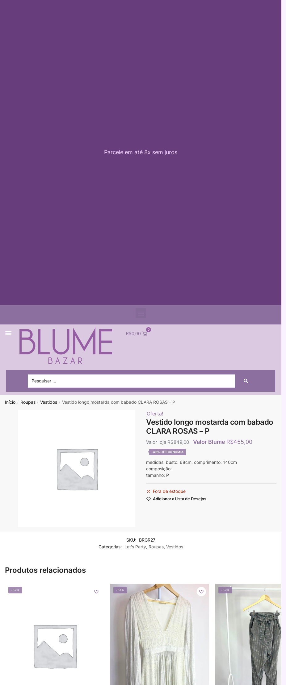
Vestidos (48, 402)
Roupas (28, 402)
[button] (141, 313)
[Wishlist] (96, 592)
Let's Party (135, 547)
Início (10, 402)
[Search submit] (246, 381)
